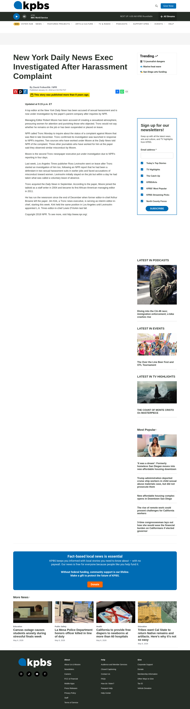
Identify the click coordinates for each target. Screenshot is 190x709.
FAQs (103, 679)
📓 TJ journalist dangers (152, 61)
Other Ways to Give (146, 679)
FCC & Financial (71, 679)
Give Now (169, 6)
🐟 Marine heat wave (150, 66)
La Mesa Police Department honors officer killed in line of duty (73, 633)
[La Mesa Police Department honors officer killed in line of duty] (74, 612)
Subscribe (157, 208)
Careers (67, 674)
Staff (66, 698)
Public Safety (60, 626)
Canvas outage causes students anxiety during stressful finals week (29, 633)
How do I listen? (107, 683)
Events (159, 27)
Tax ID (140, 683)
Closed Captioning (108, 669)
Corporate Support (145, 664)
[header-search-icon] (156, 7)
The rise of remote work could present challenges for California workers (155, 510)
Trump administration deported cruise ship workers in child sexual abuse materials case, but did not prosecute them (157, 482)
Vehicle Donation (144, 688)
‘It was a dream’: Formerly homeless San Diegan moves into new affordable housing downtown (156, 466)
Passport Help (107, 688)
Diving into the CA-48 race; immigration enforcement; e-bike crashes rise (155, 314)
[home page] (30, 7)
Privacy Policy (70, 693)
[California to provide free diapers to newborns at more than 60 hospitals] (115, 612)
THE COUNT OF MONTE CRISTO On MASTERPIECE (155, 411)
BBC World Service (39, 20)
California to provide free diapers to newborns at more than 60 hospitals (113, 633)
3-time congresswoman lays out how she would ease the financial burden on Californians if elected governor (156, 526)
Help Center (106, 693)
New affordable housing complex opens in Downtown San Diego (155, 497)
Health (99, 626)
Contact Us (105, 674)
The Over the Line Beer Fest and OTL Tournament (155, 363)
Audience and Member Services (114, 664)
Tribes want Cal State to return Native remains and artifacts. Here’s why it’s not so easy (157, 634)
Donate (95, 584)
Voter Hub (27, 27)
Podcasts (121, 27)
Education (17, 626)
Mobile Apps (69, 683)
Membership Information (148, 674)
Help (171, 27)
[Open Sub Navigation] (44, 27)
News (39, 27)
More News (21, 597)
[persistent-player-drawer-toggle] (167, 19)
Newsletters (69, 669)
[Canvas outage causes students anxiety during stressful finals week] (32, 612)
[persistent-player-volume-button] (24, 19)
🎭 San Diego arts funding (153, 71)
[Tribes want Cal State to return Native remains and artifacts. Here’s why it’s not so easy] (157, 612)
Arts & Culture (84, 27)
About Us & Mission (72, 664)
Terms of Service (71, 702)
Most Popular (147, 429)
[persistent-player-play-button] (16, 19)
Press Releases (70, 688)
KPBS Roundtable (145, 19)
